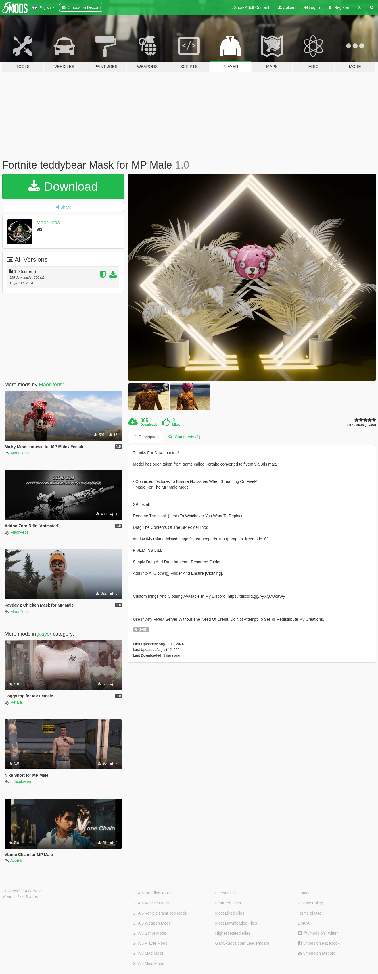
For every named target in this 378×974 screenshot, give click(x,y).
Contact (305, 893)
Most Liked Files (229, 913)
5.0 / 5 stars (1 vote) (361, 425)
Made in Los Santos (20, 896)
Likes (176, 424)
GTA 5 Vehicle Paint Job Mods (160, 913)
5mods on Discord (317, 953)
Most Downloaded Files (236, 923)
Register (339, 7)
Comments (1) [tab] (184, 437)
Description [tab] (146, 437)
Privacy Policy (310, 903)
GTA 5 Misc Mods (148, 963)
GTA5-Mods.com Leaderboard (242, 943)
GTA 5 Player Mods (150, 943)
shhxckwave (21, 781)
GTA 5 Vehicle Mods (151, 903)
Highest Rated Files (232, 933)
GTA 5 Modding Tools (152, 893)
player (44, 634)
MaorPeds (48, 222)
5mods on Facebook (319, 943)
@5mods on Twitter (318, 933)
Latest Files (225, 893)
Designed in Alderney (21, 891)
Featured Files (228, 903)
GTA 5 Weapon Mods (152, 923)
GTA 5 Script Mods (149, 933)
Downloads (149, 424)
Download (63, 186)
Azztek (16, 861)
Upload (287, 7)
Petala (16, 702)
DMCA (304, 923)
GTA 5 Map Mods (148, 953)
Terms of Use (309, 913)
